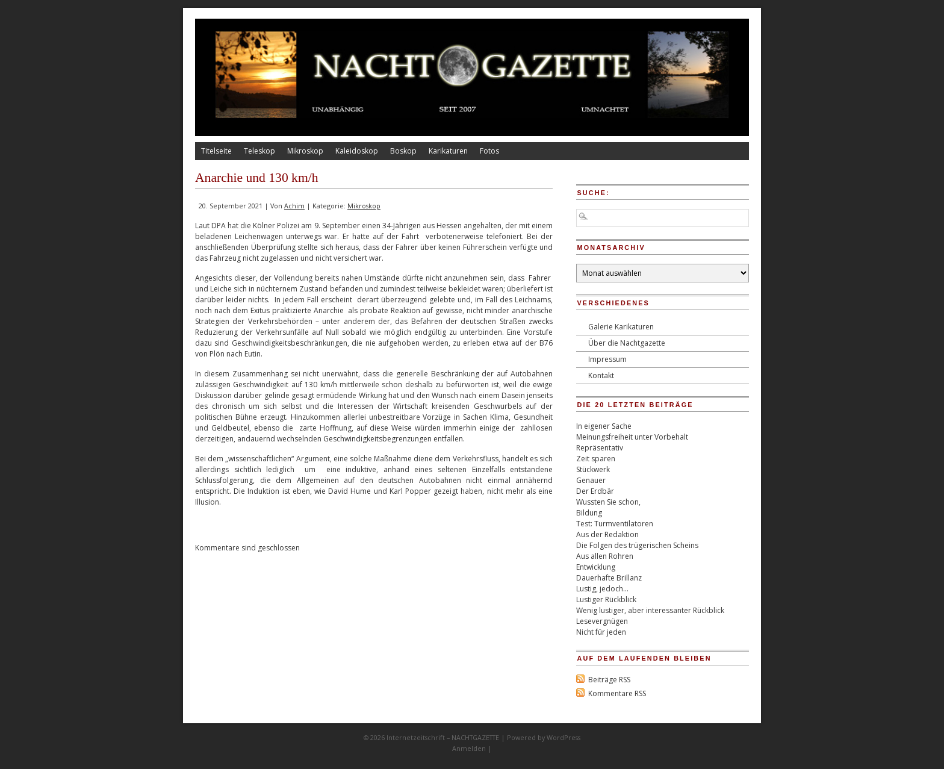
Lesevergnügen (602, 621)
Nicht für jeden (601, 632)
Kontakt (601, 375)
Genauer (591, 480)
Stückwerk (593, 469)
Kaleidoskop (356, 151)
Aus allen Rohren (604, 556)
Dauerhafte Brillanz (609, 578)
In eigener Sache (604, 426)
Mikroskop (305, 151)
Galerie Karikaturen (621, 327)
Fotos (489, 151)
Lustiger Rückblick (606, 599)
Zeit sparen (595, 458)
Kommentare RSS (617, 693)
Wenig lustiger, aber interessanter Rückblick (650, 610)
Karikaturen (448, 151)
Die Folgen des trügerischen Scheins (637, 545)
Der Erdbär (595, 491)
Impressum (607, 359)
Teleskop (259, 151)
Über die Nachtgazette (626, 343)
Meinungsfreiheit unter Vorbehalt (632, 437)
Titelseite (216, 151)
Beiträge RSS (609, 679)
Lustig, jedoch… (602, 589)
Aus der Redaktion (607, 534)
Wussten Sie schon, (608, 502)
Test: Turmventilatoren (614, 523)
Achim (294, 205)
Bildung (589, 513)
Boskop (403, 151)
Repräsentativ (599, 448)
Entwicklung (595, 567)
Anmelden (469, 748)
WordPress (563, 737)
